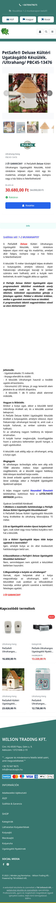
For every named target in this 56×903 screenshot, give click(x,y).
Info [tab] (28, 225)
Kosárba (28, 205)
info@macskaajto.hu (12, 769)
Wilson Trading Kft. (24, 739)
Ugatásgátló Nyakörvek (14, 848)
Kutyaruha (7, 843)
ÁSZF (4, 798)
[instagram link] (7, 864)
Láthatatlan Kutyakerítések (15, 827)
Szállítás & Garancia (12, 803)
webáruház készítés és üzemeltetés (22, 890)
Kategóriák (7, 821)
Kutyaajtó (7, 832)
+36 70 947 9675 (10, 766)
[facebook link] (3, 864)
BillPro (28, 898)
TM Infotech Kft (19, 878)
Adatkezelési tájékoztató (14, 792)
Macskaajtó (8, 837)
